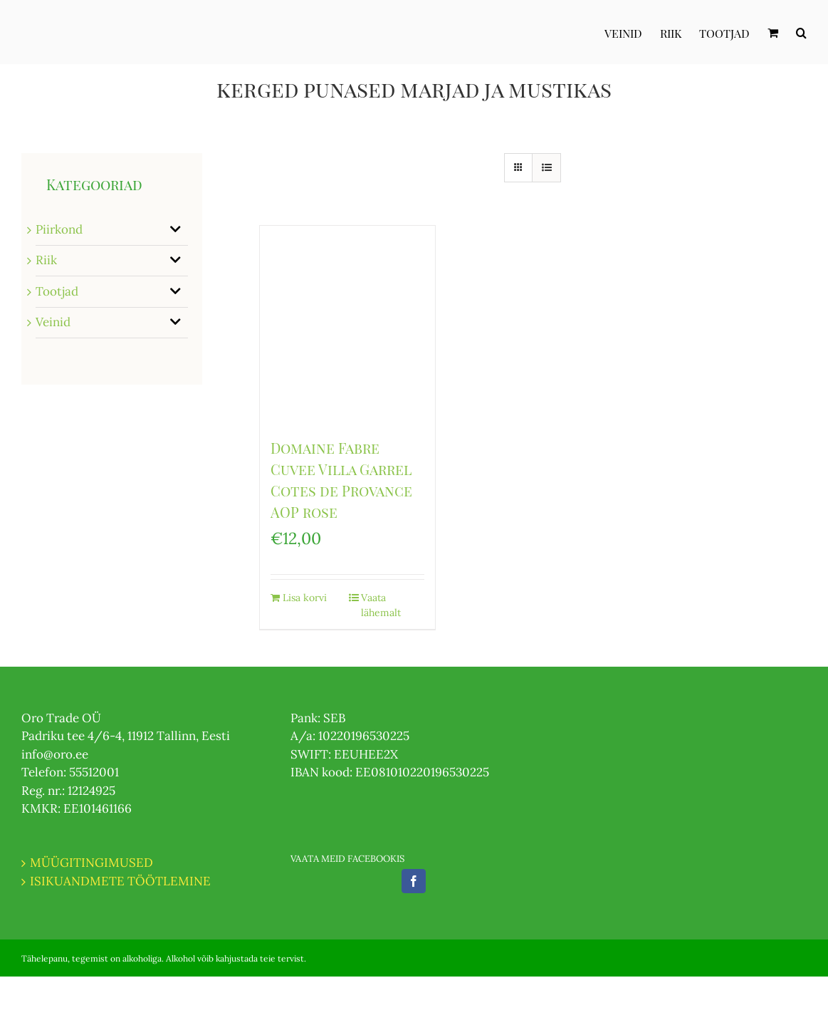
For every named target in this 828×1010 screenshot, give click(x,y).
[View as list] (546, 168)
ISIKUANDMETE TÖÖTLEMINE (120, 881)
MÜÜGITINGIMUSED (91, 862)
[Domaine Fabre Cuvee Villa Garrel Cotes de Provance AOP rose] (347, 324)
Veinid (53, 322)
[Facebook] (414, 881)
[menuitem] (632, 32)
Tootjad (57, 291)
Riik (46, 260)
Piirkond (59, 229)
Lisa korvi (305, 597)
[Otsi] (801, 32)
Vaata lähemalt (381, 605)
